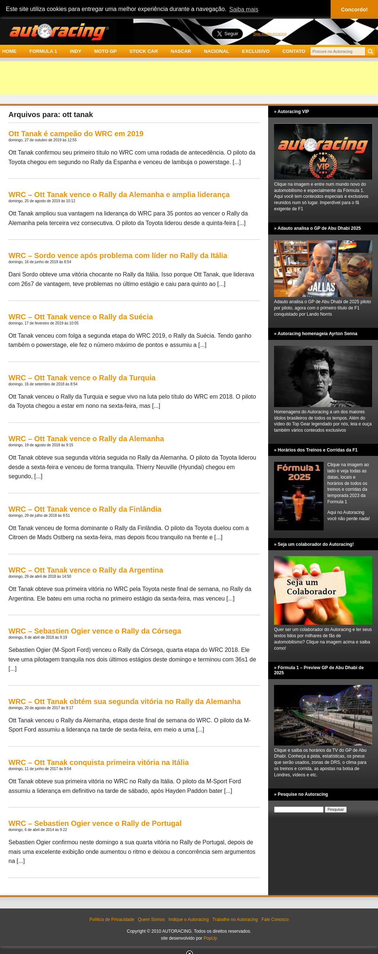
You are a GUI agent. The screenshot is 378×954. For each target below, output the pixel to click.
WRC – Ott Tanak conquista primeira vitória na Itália (98, 762)
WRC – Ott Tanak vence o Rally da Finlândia (84, 509)
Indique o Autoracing (189, 919)
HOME (9, 51)
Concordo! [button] (354, 9)
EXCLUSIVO (256, 51)
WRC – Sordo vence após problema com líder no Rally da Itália (117, 255)
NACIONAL (216, 51)
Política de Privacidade (111, 919)
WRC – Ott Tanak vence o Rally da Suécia (80, 317)
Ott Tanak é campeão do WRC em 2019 (76, 134)
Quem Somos (151, 919)
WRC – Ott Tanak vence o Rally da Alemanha (86, 439)
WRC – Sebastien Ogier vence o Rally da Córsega (94, 631)
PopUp (210, 938)
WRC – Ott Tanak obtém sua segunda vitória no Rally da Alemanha (124, 701)
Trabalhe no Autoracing (235, 919)
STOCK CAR (144, 51)
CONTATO (293, 51)
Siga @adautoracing (270, 34)
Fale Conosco (275, 919)
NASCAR (181, 51)
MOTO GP (105, 51)
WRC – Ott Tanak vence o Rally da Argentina (85, 570)
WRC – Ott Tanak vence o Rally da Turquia (81, 378)
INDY (75, 51)
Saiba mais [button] (243, 9)
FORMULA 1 (43, 51)
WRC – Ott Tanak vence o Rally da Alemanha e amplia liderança (119, 195)
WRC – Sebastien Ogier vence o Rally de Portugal (94, 823)
